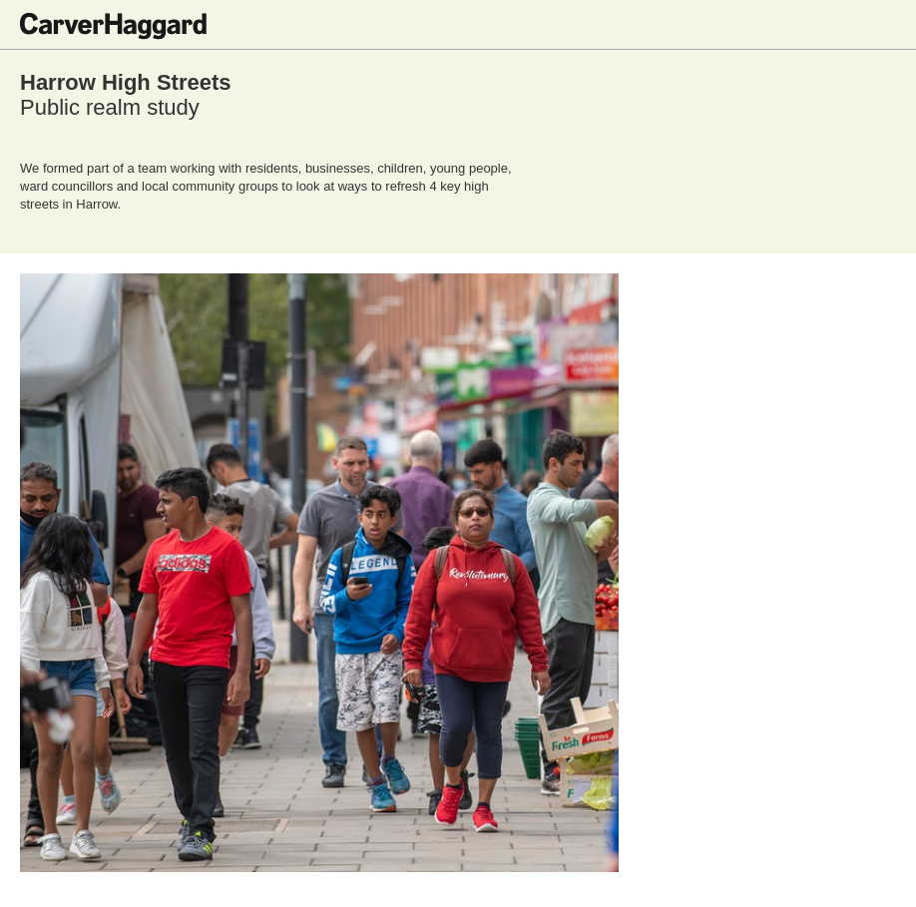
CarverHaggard (113, 26)
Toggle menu (881, 25)
